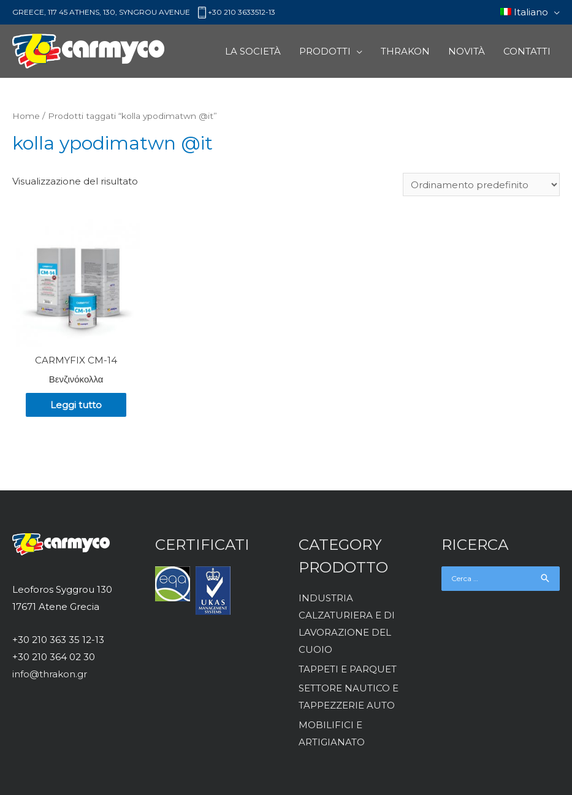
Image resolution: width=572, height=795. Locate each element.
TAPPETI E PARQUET (348, 669)
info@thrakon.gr (49, 674)
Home (26, 116)
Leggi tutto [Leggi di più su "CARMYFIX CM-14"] (76, 405)
